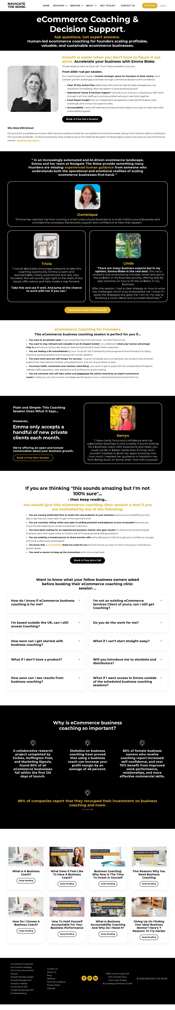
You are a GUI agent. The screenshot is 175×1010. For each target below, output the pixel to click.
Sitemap (51, 994)
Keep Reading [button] (26, 885)
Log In (163, 5)
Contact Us (52, 974)
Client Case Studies (117, 986)
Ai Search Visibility (19, 989)
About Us (51, 977)
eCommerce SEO (19, 992)
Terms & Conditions (56, 987)
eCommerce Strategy (21, 973)
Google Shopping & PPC (22, 995)
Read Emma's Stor (18, 139)
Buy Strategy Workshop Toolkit (117, 989)
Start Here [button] (149, 5)
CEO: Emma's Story (117, 982)
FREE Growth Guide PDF (117, 979)
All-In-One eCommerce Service (22, 978)
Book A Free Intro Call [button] (87, 562)
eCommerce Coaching (22, 969)
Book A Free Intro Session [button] (82, 118)
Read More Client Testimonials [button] (87, 313)
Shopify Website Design (22, 982)
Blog (49, 981)
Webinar (51, 984)
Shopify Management (21, 986)
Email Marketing (18, 999)
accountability (53, 547)
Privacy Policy (53, 990)
